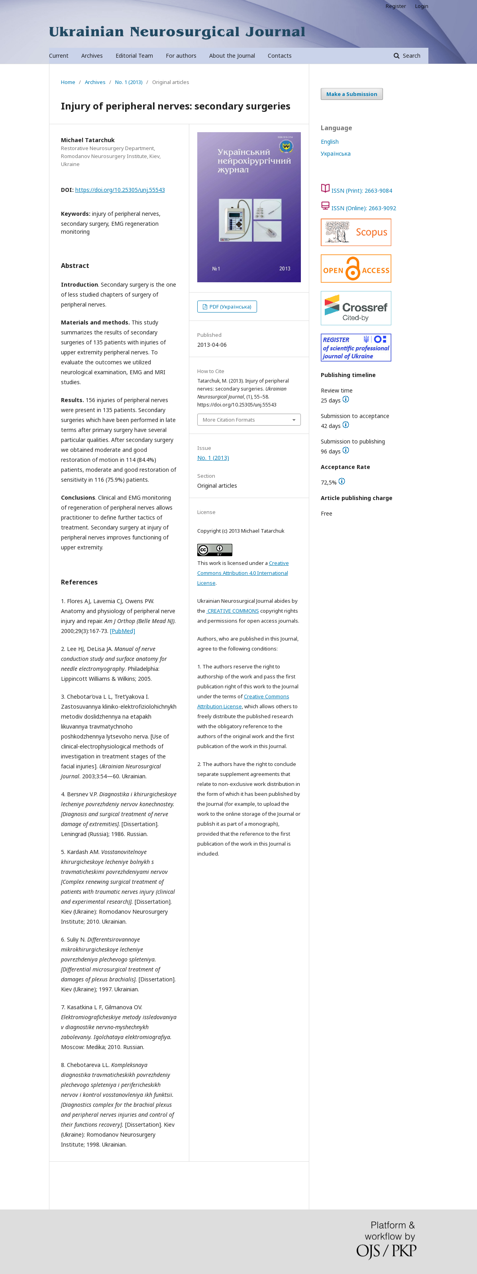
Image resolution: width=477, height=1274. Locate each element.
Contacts (280, 55)
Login (421, 6)
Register (396, 6)
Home (68, 82)
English (330, 141)
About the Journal (232, 55)
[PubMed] (122, 631)
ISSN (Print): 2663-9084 (362, 190)
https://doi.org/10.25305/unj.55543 (120, 189)
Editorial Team (134, 55)
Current (59, 55)
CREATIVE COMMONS (232, 610)
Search (410, 55)
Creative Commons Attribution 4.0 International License (243, 572)
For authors (181, 55)
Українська (336, 153)
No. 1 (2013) (129, 82)
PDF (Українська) (229, 306)
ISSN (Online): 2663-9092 (364, 208)
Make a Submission (351, 94)
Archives (92, 55)
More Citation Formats (229, 419)
